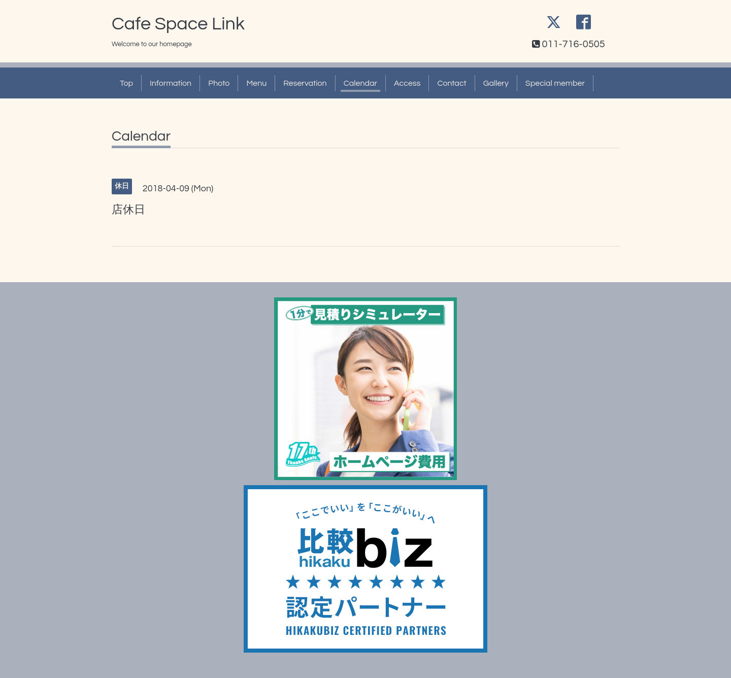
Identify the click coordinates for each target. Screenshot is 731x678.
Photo (218, 83)
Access (407, 83)
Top (126, 83)
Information (170, 83)
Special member (555, 83)
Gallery (496, 83)
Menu (256, 83)
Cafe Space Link (178, 23)
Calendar (360, 83)
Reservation (304, 83)
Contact (451, 83)
